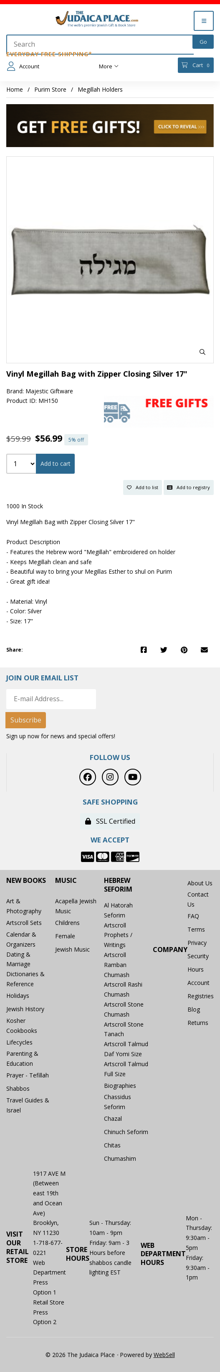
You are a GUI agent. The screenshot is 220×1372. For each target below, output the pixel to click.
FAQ (193, 916)
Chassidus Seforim (117, 1102)
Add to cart (55, 463)
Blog (193, 1009)
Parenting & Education (22, 1058)
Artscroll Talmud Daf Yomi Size (126, 1049)
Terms (196, 929)
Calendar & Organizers (21, 939)
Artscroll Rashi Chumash (123, 989)
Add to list (142, 487)
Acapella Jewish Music (75, 906)
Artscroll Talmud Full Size (126, 1069)
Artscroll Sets (24, 923)
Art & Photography (23, 906)
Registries (200, 996)
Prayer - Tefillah (27, 1075)
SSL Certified (110, 821)
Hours (195, 969)
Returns (197, 1023)
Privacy (197, 943)
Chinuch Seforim (126, 1132)
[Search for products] (100, 45)
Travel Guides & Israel (27, 1105)
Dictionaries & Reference (25, 979)
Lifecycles (19, 1042)
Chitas (112, 1145)
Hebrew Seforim (118, 885)
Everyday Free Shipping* (49, 54)
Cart (196, 65)
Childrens (67, 923)
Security (198, 956)
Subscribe (25, 720)
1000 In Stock (24, 506)
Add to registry (188, 487)
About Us (199, 883)
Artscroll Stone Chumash (124, 1009)
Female (65, 936)
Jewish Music (72, 949)
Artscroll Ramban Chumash (116, 965)
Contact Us (198, 899)
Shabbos (18, 1088)
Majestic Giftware (49, 391)
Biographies (120, 1086)
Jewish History (25, 1009)
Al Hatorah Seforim (118, 910)
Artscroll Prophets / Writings (118, 935)
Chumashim (120, 1158)
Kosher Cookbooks (21, 1026)
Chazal (113, 1118)
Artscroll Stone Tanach (124, 1029)
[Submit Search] (203, 42)
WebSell (164, 1355)
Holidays (17, 996)
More (109, 66)
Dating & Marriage (18, 959)
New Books (26, 880)
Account (23, 66)
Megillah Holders (100, 89)
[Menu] (204, 21)
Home (14, 89)
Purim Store (50, 89)
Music (66, 880)
